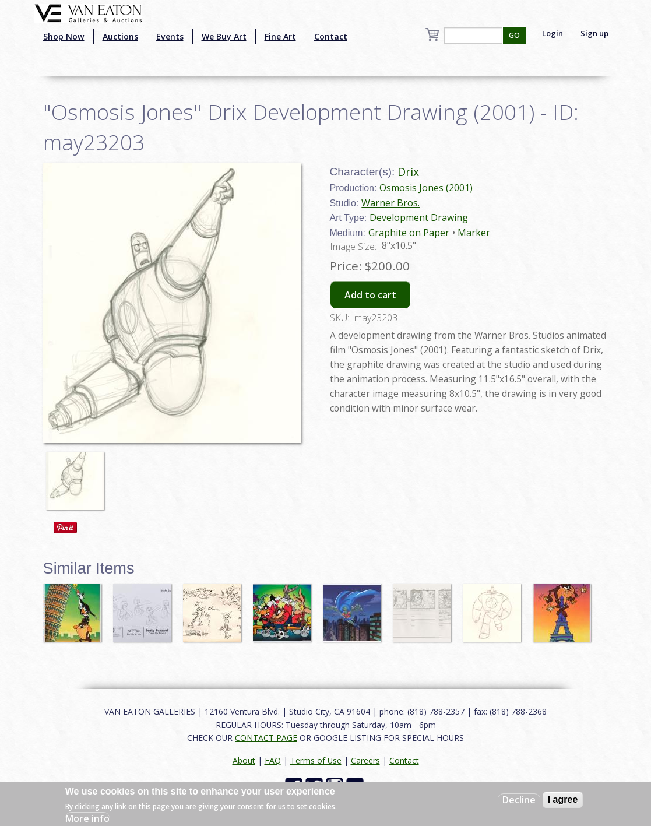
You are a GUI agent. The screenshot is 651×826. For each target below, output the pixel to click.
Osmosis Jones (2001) (426, 187)
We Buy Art (224, 36)
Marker (474, 232)
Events (170, 36)
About (244, 760)
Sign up (594, 33)
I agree (563, 799)
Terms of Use (316, 760)
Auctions (120, 36)
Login (552, 33)
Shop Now (64, 36)
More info (87, 818)
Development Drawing (419, 217)
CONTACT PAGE (266, 737)
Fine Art (280, 36)
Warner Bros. (390, 202)
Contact (330, 36)
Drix (408, 172)
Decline (519, 799)
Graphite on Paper (408, 232)
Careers (365, 760)
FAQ (273, 760)
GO (514, 35)
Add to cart (370, 295)
